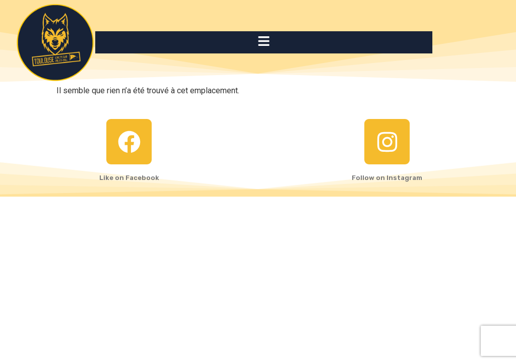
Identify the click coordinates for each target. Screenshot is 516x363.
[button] (263, 42)
